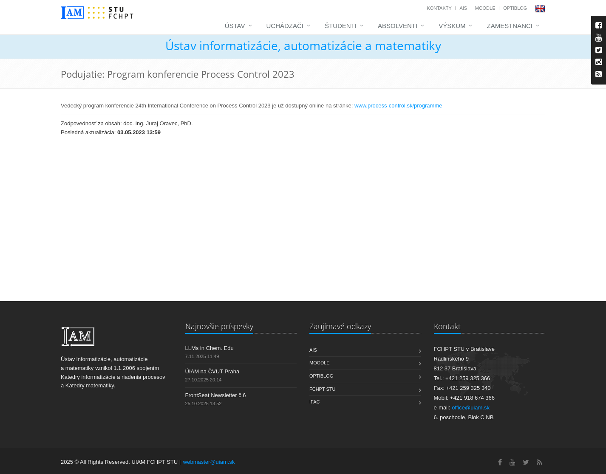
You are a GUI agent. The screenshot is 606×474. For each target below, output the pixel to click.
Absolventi (397, 25)
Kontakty (439, 8)
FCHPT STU (322, 389)
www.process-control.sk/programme (399, 105)
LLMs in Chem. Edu (209, 348)
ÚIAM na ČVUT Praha (212, 371)
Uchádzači (285, 25)
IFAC (314, 401)
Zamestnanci (509, 25)
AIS (463, 8)
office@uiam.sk (471, 407)
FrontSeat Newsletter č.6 (215, 395)
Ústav (235, 25)
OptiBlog (515, 8)
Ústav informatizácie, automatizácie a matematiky (303, 45)
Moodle (485, 8)
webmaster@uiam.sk (209, 462)
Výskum (452, 25)
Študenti (341, 25)
